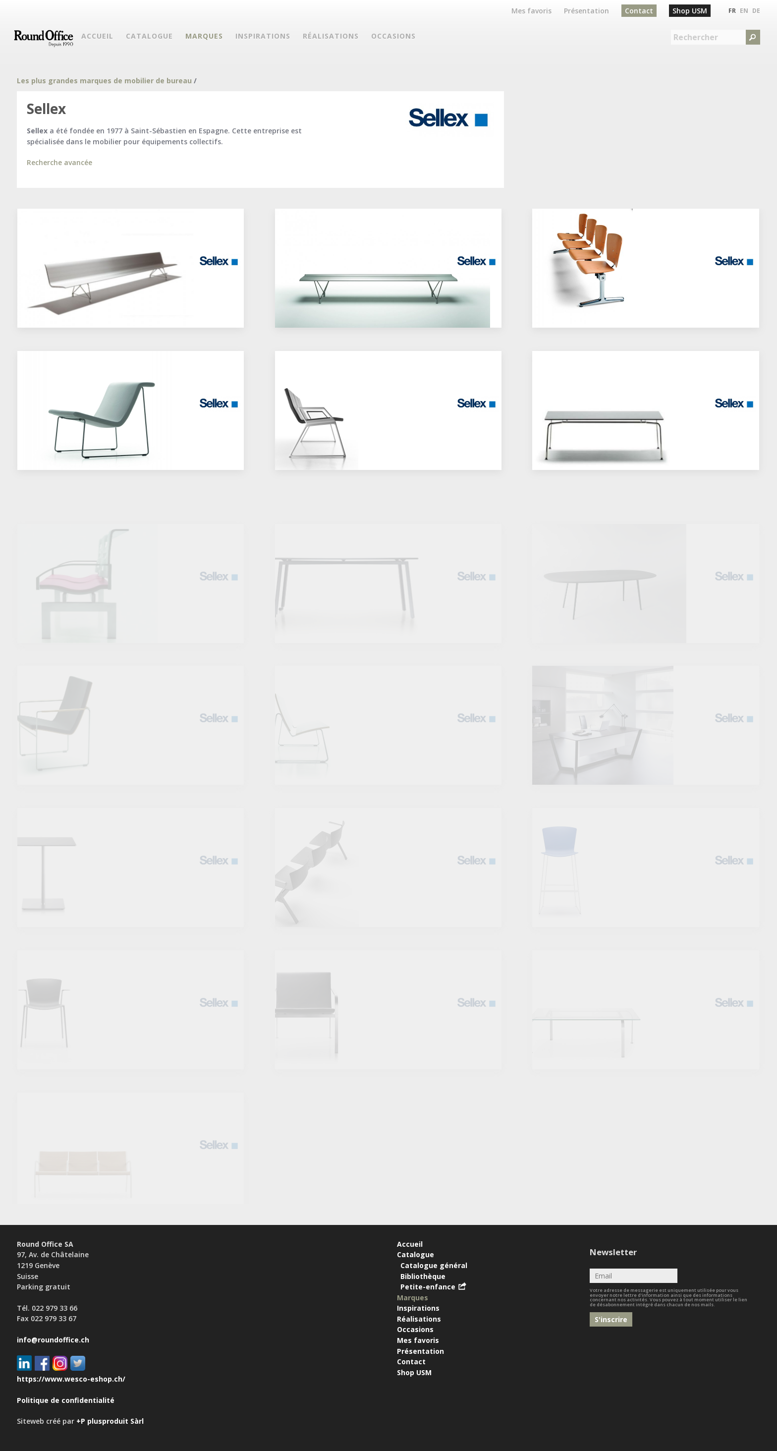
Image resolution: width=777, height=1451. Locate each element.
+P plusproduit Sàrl (110, 1421)
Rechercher (695, 37)
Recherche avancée (59, 162)
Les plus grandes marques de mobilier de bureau (104, 80)
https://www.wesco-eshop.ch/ (71, 1379)
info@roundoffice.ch (53, 1339)
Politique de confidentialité (65, 1400)
